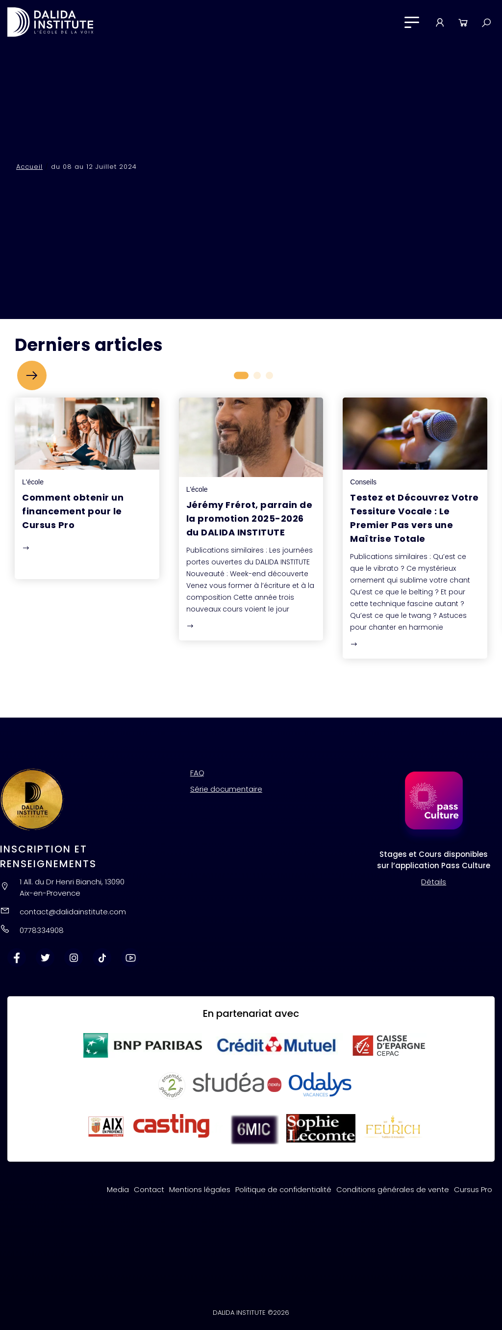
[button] (32, 375)
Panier (463, 22)
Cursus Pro (473, 1189)
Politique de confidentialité (283, 1189)
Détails (433, 882)
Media (118, 1189)
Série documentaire (226, 789)
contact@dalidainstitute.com (73, 911)
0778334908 (42, 930)
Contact (149, 1189)
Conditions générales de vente (392, 1189)
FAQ (197, 773)
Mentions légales (199, 1189)
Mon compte (440, 22)
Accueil (29, 166)
